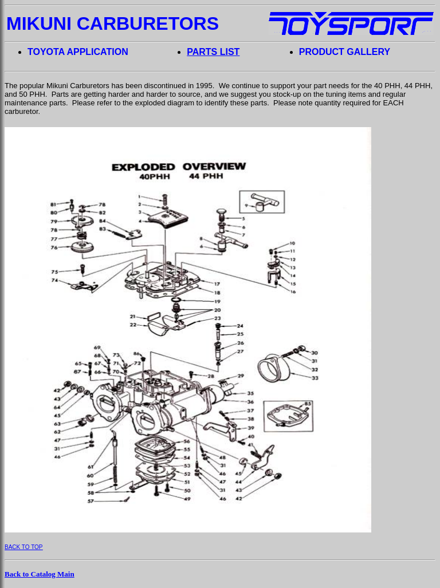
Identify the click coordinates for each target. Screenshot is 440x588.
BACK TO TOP (24, 547)
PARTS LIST (213, 52)
